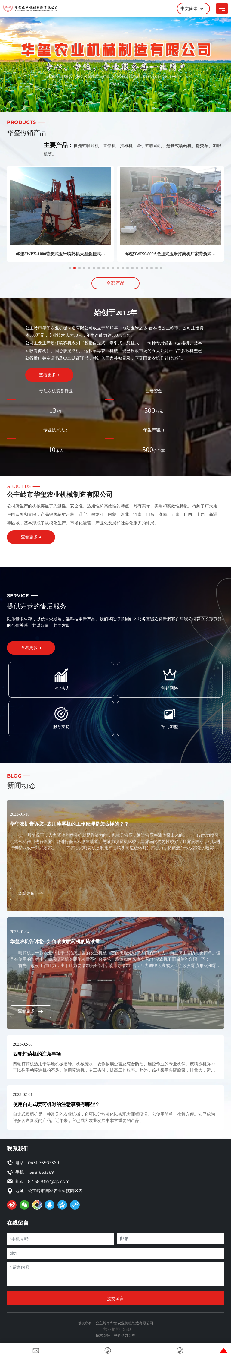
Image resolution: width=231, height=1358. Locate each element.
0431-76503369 (43, 1162)
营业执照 (111, 1329)
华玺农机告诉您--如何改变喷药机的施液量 (55, 941)
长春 (131, 1335)
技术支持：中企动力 (112, 1335)
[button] (70, 268)
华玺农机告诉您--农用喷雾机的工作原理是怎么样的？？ (69, 823)
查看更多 (31, 893)
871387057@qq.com (49, 1181)
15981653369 (41, 1172)
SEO (127, 1329)
